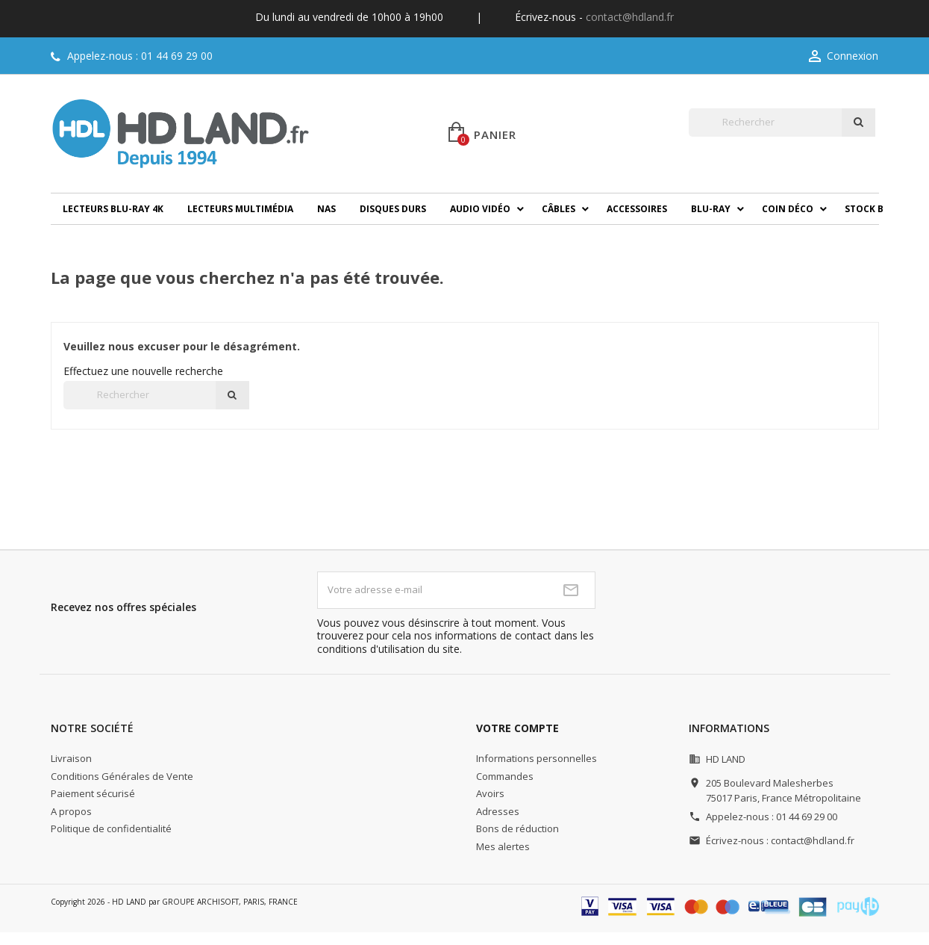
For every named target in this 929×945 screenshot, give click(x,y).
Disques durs (393, 208)
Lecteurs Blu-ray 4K (113, 208)
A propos (71, 811)
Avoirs (490, 793)
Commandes (505, 776)
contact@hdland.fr (630, 17)
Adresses (497, 811)
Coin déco (787, 208)
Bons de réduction (517, 828)
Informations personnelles (536, 758)
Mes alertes (503, 846)
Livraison (71, 758)
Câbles (558, 208)
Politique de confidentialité (111, 828)
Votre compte (517, 728)
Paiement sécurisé (93, 793)
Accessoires (637, 208)
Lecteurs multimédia (240, 208)
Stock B (864, 208)
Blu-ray (711, 208)
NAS (326, 208)
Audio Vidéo (480, 208)
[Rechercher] (765, 122)
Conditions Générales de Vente (122, 776)
